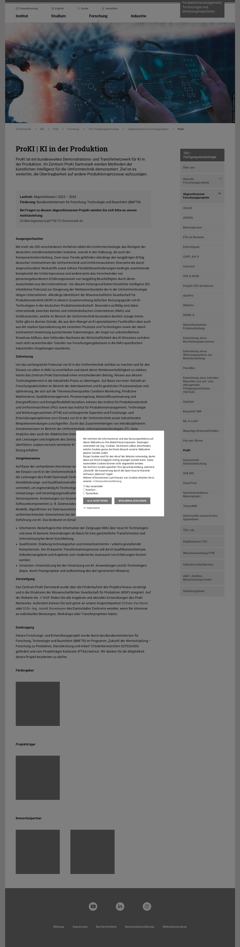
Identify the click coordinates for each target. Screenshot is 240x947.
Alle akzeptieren (97, 501)
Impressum (91, 507)
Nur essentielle (93, 486)
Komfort (89, 489)
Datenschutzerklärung (106, 481)
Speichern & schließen (132, 501)
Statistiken (90, 493)
